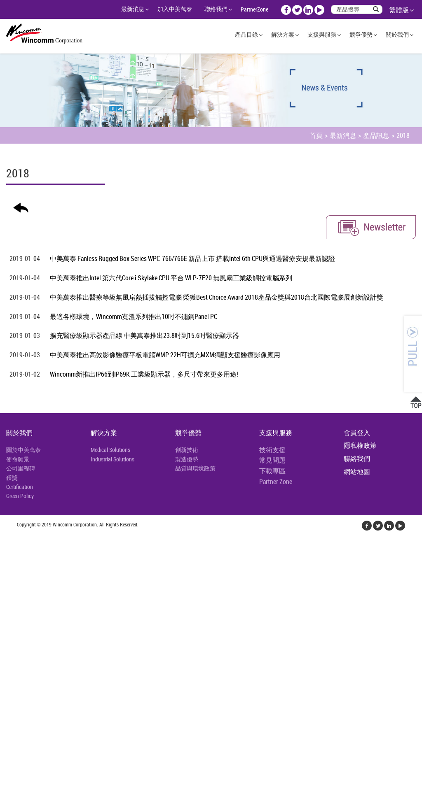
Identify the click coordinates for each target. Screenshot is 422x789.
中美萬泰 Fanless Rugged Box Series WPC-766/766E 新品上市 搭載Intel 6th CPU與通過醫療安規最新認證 (192, 258)
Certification (19, 487)
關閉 (6, 538)
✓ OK (148, 784)
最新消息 (132, 9)
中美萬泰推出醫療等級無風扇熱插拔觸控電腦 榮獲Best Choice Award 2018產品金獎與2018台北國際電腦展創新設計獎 (216, 297)
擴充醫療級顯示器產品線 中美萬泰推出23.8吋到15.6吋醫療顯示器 (144, 335)
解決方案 (282, 34)
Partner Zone (275, 481)
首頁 (316, 135)
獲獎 (12, 478)
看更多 (12, 627)
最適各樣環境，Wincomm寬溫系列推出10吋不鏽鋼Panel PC (133, 316)
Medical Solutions (110, 450)
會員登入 (357, 432)
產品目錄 (246, 34)
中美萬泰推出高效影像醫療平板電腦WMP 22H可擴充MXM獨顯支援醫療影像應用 (165, 354)
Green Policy (20, 496)
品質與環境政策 (195, 468)
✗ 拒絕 (9, 568)
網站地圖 (357, 471)
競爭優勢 (361, 34)
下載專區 (272, 470)
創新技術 (186, 450)
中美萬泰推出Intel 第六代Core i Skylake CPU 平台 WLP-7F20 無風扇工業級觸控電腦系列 (171, 277)
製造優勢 (186, 459)
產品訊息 (376, 135)
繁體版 (399, 9)
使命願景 (17, 459)
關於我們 (397, 34)
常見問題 (272, 460)
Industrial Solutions (112, 459)
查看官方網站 (46, 627)
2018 (403, 135)
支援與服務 (321, 34)
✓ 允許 (9, 558)
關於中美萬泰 (23, 450)
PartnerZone (254, 9)
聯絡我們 (215, 9)
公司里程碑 (20, 468)
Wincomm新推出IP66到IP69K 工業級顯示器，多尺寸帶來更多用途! (144, 374)
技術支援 (272, 449)
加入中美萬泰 (174, 9)
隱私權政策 (360, 445)
